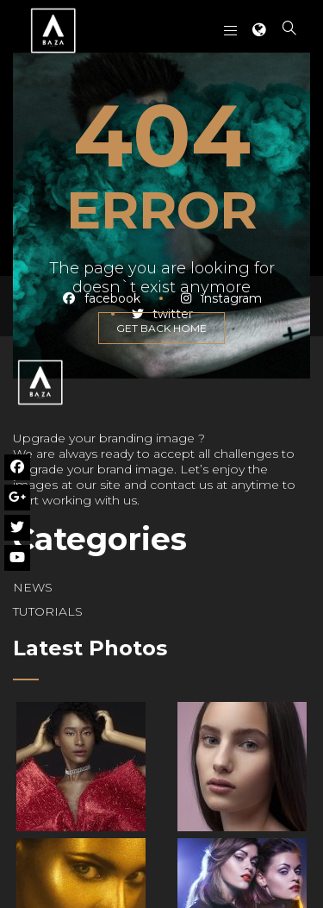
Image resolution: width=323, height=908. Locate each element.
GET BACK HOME (161, 328)
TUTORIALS (48, 611)
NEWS (33, 587)
